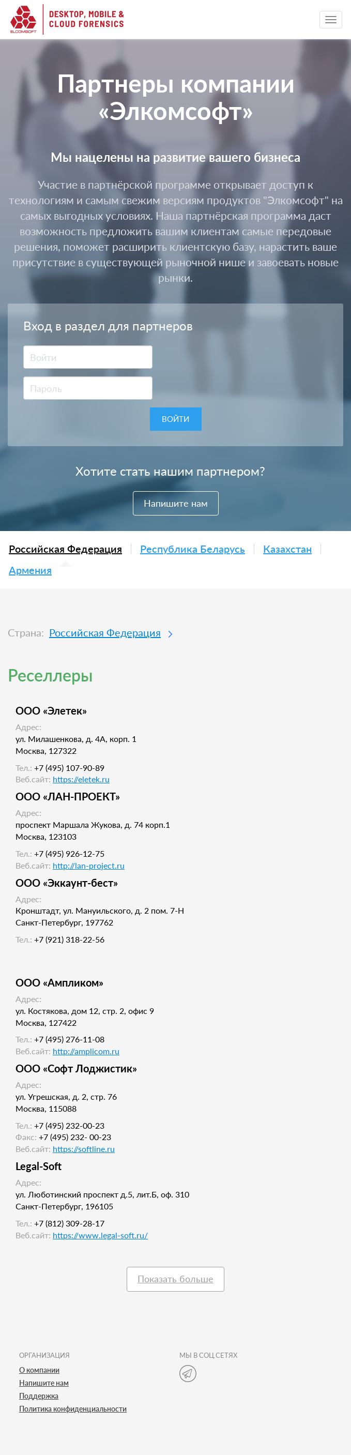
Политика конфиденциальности (73, 1408)
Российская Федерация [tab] (65, 548)
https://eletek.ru (81, 779)
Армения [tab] (30, 570)
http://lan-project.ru (89, 865)
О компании (39, 1370)
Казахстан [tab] (287, 549)
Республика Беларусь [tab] (192, 549)
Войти (175, 418)
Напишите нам (176, 503)
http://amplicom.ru (86, 1051)
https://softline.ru (84, 1149)
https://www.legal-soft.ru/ (100, 1235)
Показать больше (175, 1278)
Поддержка (38, 1395)
